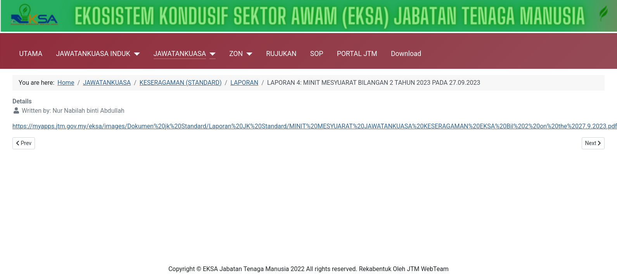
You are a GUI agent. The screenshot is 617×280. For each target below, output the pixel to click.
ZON (236, 54)
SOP (316, 54)
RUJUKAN (281, 54)
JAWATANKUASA (180, 54)
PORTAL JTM (357, 54)
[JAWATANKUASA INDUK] (135, 54)
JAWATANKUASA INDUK (93, 54)
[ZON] (247, 54)
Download (406, 54)
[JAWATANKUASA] (211, 54)
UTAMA (31, 54)
